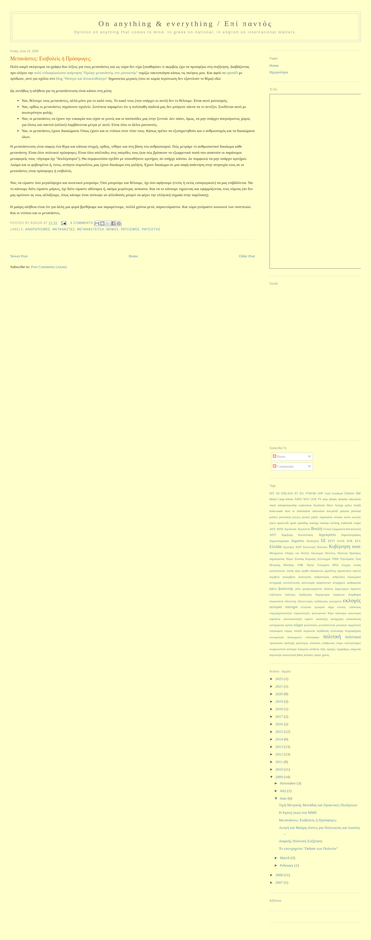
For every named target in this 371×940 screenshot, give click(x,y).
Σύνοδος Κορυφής (305, 559)
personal (356, 511)
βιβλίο (273, 588)
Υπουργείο (323, 565)
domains (343, 499)
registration (326, 517)
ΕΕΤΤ (331, 541)
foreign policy (343, 505)
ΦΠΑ (335, 565)
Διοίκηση (312, 541)
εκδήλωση (321, 601)
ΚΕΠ (298, 547)
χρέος (325, 655)
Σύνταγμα (323, 559)
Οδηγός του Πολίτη (297, 553)
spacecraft (283, 523)
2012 (279, 754)
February (287, 865)
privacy (296, 517)
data (325, 499)
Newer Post (19, 256)
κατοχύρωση (277, 625)
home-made (276, 511)
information (303, 511)
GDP (320, 493)
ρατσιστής (151, 229)
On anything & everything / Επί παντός (185, 23)
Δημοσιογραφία (279, 541)
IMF (358, 493)
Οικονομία (317, 553)
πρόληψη (289, 643)
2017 (279, 716)
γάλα (298, 588)
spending (303, 523)
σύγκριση (302, 649)
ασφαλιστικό (324, 582)
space (273, 523)
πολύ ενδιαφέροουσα (50, 72)
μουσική (341, 625)
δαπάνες (328, 588)
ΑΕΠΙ (280, 529)
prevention (285, 517)
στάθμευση (328, 643)
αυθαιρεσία (354, 582)
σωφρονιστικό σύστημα (283, 649)
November (288, 783)
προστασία (276, 643)
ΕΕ (323, 540)
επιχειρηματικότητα (281, 613)
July (283, 791)
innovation (318, 511)
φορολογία (276, 655)
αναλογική (304, 577)
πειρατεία (309, 630)
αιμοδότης (330, 570)
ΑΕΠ (272, 529)
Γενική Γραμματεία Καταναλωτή (342, 529)
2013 (279, 746)
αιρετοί (357, 570)
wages (357, 523)
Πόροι (289, 559)
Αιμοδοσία (290, 529)
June (284, 798)
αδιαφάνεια (316, 570)
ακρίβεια (274, 577)
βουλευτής (286, 589)
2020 (279, 694)
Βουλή (316, 528)
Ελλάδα (276, 547)
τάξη (322, 649)
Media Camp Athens (281, 499)
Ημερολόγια (279, 72)
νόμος (112, 229)
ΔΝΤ (273, 534)
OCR (314, 499)
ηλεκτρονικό (319, 613)
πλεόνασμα (336, 630)
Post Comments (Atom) (49, 267)
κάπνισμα (340, 613)
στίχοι (339, 643)
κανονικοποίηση (292, 619)
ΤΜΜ (335, 559)
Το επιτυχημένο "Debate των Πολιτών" (308, 848)
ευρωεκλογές (302, 613)
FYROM (311, 493)
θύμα (331, 613)
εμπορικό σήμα (324, 607)
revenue (338, 517)
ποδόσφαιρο (312, 637)
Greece (349, 493)
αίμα (297, 570)
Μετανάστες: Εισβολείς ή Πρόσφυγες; (308, 820)
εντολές (341, 607)
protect (306, 517)
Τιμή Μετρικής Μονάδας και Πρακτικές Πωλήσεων (318, 805)
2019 (279, 701)
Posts (279, 456)
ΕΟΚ (350, 541)
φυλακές (308, 655)
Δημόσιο (297, 541)
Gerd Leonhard (334, 493)
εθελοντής (290, 601)
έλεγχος (346, 565)
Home (133, 256)
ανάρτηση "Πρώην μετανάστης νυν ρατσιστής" (102, 72)
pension (344, 511)
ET (296, 493)
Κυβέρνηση (339, 546)
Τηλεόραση (347, 559)
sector (347, 517)
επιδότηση (355, 607)
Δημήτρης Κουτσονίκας (297, 534)
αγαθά (305, 570)
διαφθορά (354, 594)
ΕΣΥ (358, 541)
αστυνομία (307, 582)
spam (293, 523)
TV (319, 499)
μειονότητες (311, 625)
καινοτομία (354, 613)
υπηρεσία (355, 649)
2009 (279, 777)
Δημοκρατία (327, 535)
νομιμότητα (354, 625)
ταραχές (331, 649)
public (314, 517)
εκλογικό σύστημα (284, 607)
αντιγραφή (275, 582)
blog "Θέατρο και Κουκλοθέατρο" (82, 78)
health (357, 505)
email (273, 505)
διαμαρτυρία (322, 594)
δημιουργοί (342, 588)
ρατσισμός (130, 229)
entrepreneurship (287, 505)
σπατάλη (315, 643)
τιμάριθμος (343, 649)
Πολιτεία (342, 553)
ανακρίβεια (289, 577)
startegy (314, 523)
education (355, 499)
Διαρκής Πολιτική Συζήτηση (300, 841)
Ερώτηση (288, 547)
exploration (305, 505)
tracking (335, 523)
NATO (298, 499)
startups (324, 523)
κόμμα (298, 625)
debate (333, 499)
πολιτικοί (353, 636)
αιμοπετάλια (344, 570)
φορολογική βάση (293, 655)
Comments (283, 466)
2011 (279, 762)
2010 (279, 769)
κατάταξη (322, 619)
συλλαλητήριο (353, 643)
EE (278, 493)
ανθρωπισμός (37, 229)
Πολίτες (330, 553)
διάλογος (290, 594)
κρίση (288, 625)
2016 (279, 724)
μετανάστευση (90, 229)
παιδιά (298, 630)
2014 (279, 739)
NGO (306, 499)
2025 (279, 679)
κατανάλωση (353, 619)
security (356, 517)
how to (289, 511)
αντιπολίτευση (291, 582)
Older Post (247, 256)
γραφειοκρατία (312, 588)
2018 (279, 709)
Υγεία (310, 565)
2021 (279, 686)
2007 (279, 882)
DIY (272, 493)
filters (330, 505)
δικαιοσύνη (276, 601)
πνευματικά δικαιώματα (286, 637)
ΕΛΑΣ (341, 541)
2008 (279, 875)
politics (274, 517)
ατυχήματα (339, 582)
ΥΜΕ (300, 565)
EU (302, 493)
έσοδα (290, 570)
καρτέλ (309, 619)
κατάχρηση (337, 619)
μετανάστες (63, 229)
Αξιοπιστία (303, 529)
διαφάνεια (338, 594)
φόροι (317, 655)
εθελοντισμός (305, 601)
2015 (279, 731)
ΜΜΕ (356, 547)
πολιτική (332, 636)
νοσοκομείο (276, 630)
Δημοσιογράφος (351, 534)
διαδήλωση (305, 594)
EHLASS (287, 493)
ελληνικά (306, 607)
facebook (319, 505)
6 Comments (81, 223)
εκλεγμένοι (335, 601)
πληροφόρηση (353, 630)
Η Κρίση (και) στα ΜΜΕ (298, 812)
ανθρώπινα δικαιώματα (346, 577)
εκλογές (352, 600)
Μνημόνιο (276, 553)
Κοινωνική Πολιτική (315, 547)
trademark (346, 523)
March (285, 858)
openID (232, 72)
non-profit (332, 511)
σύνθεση (314, 649)
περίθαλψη (323, 630)
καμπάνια (275, 619)
